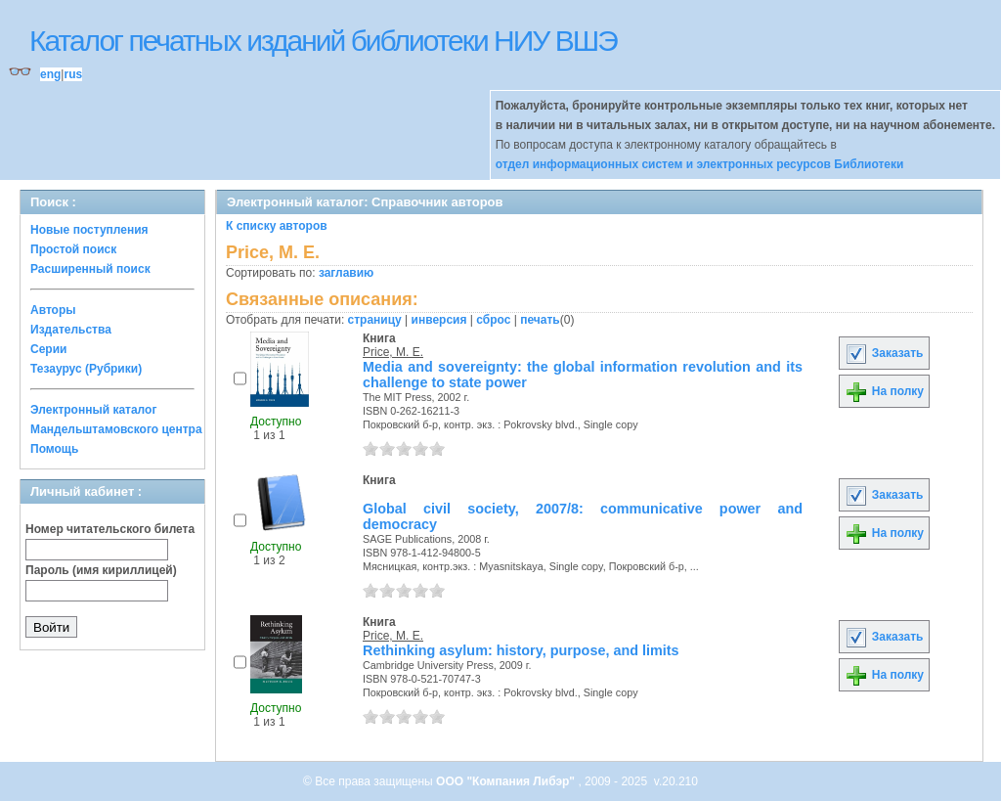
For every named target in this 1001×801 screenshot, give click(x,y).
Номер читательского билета (110, 529)
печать (540, 320)
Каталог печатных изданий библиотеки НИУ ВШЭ (323, 40)
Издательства (70, 329)
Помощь (54, 449)
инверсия (439, 320)
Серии (48, 349)
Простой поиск (73, 249)
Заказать (884, 353)
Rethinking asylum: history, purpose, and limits (521, 650)
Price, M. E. (393, 352)
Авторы (53, 310)
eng (50, 74)
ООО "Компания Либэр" (507, 781)
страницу (375, 320)
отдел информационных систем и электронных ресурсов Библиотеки (700, 164)
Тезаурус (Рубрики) (86, 369)
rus (73, 74)
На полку (884, 391)
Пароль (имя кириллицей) (101, 570)
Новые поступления (89, 230)
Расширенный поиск (90, 269)
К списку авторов (276, 226)
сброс (493, 320)
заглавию (346, 273)
